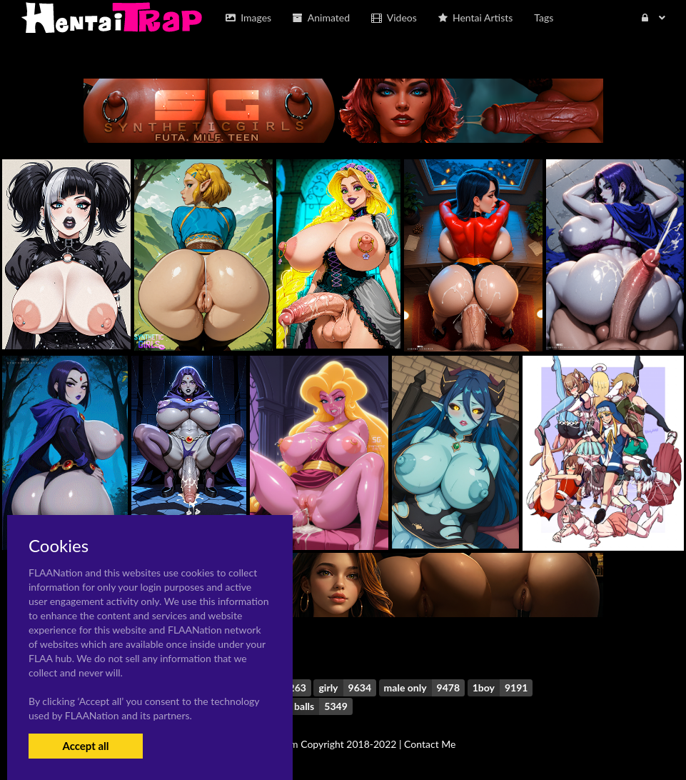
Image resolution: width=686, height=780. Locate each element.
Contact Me (429, 744)
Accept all (85, 745)
